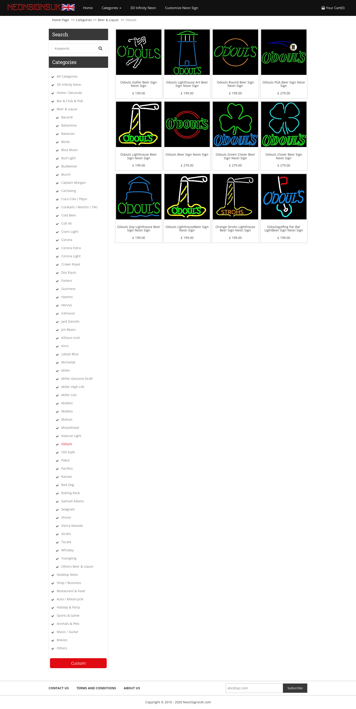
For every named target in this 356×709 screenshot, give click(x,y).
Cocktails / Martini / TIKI (79, 207)
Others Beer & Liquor (77, 566)
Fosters (66, 280)
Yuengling (69, 558)
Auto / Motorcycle (70, 599)
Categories (84, 20)
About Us (132, 688)
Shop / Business (69, 583)
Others (62, 648)
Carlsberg (68, 191)
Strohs (66, 534)
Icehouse (68, 313)
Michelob (68, 362)
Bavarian (68, 133)
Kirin (65, 346)
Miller (65, 370)
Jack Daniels (70, 321)
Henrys (66, 305)
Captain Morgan (73, 182)
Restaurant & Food (71, 591)
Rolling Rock (70, 493)
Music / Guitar (67, 632)
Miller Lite (69, 395)
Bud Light (68, 158)
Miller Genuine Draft (77, 378)
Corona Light (71, 256)
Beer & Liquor (108, 20)
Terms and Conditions (96, 688)
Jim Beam (68, 329)
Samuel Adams (72, 501)
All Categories (67, 76)
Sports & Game (68, 615)
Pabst (65, 460)
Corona (66, 240)
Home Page (60, 20)
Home (90, 7)
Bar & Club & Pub (70, 101)
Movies (62, 640)
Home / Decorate (69, 93)
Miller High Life (72, 387)
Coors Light (69, 231)
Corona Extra (71, 248)
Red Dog (67, 485)
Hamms (67, 297)
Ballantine (69, 125)
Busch (66, 174)
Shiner (66, 517)
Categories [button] (111, 7)
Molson (66, 419)
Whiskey (67, 550)
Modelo (67, 403)
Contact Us (59, 688)
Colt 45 (66, 223)
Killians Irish (70, 338)
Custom (78, 663)
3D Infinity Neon (143, 7)
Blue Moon (69, 150)
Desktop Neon (67, 574)
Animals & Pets (68, 623)
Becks (65, 142)
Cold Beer (68, 215)
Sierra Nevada (72, 525)
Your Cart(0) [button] (332, 7)
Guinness (68, 289)
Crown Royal (70, 264)
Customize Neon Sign (181, 7)
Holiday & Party (68, 607)
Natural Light (71, 436)
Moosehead (70, 427)
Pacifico (67, 468)
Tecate (66, 542)
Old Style (68, 452)
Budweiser (69, 166)
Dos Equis (68, 272)
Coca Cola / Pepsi (74, 199)
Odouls (66, 444)
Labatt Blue (70, 354)
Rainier (66, 476)
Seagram (68, 509)
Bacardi (67, 117)
